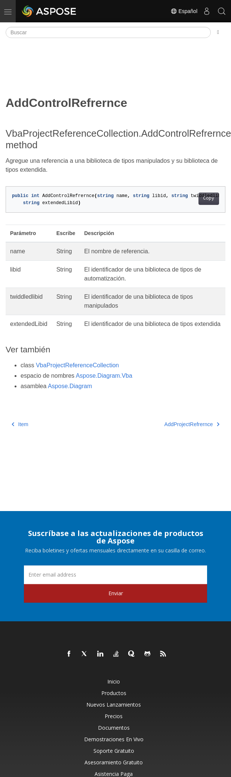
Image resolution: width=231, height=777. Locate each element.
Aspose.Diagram (70, 386)
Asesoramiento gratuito (113, 762)
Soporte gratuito (113, 750)
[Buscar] (108, 32)
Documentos (114, 727)
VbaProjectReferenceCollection (77, 365)
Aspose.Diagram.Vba (104, 375)
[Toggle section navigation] (218, 32)
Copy (208, 198)
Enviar (115, 593)
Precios (114, 716)
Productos (113, 693)
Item (20, 424)
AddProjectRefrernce (191, 424)
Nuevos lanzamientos (113, 704)
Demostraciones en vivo (114, 739)
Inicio (113, 681)
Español (183, 11)
